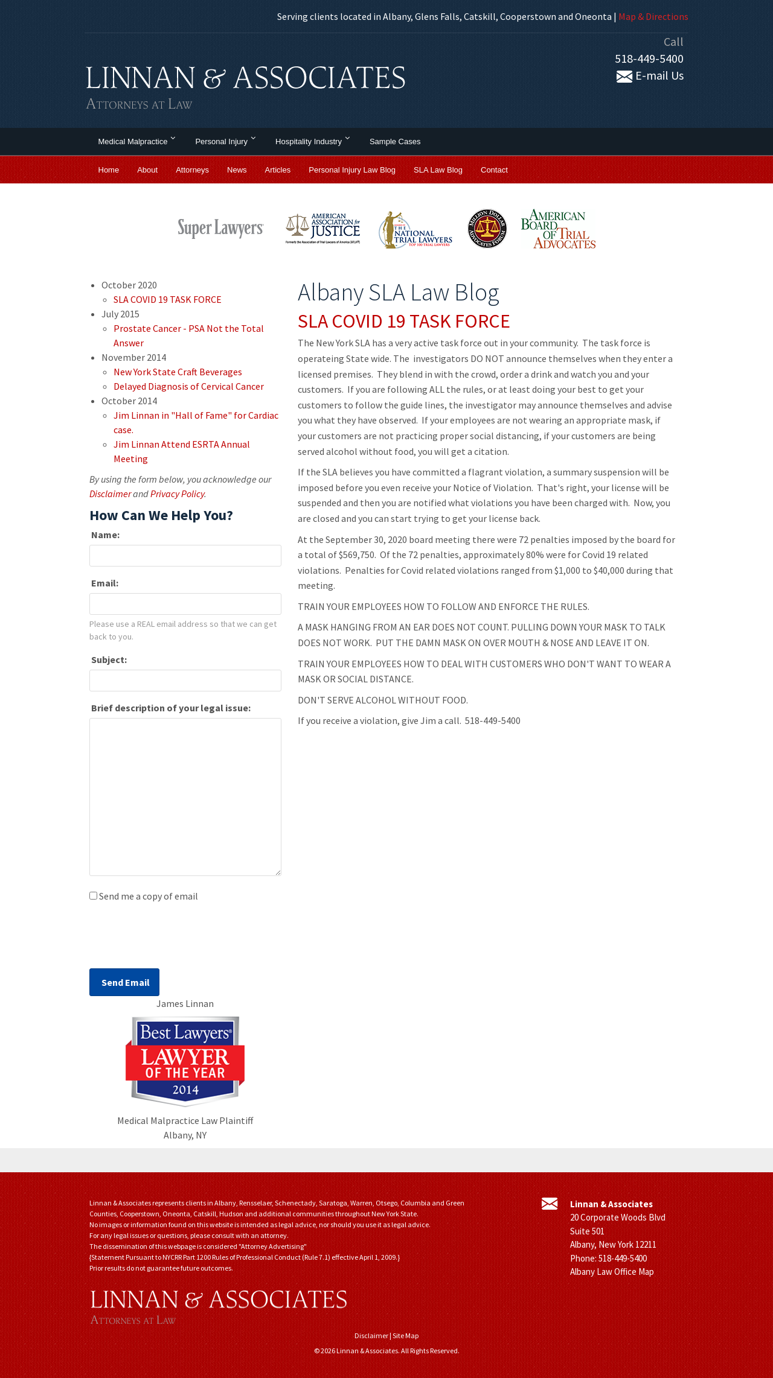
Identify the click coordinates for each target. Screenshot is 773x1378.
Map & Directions (653, 16)
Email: (103, 583)
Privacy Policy (177, 493)
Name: (104, 535)
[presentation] (181, 938)
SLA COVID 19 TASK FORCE (404, 321)
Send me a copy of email (148, 896)
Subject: (108, 659)
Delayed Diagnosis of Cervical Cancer (189, 386)
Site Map (406, 1335)
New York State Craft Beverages (178, 372)
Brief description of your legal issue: (170, 708)
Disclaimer (110, 493)
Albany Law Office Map (612, 1271)
